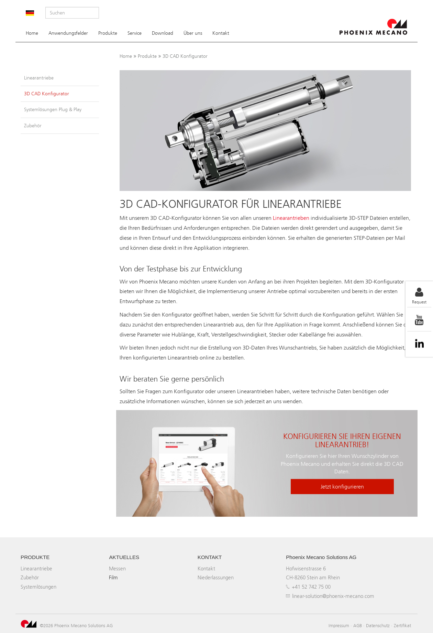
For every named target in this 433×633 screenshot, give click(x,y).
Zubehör (33, 126)
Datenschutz (378, 625)
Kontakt (220, 33)
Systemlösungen (38, 586)
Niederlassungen (216, 577)
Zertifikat (402, 625)
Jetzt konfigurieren (342, 487)
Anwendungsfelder (68, 33)
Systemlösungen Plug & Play (52, 109)
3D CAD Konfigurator (185, 56)
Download (162, 33)
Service (134, 33)
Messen (117, 568)
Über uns (193, 33)
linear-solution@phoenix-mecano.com (333, 596)
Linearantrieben (291, 218)
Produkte (107, 33)
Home (32, 33)
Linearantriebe (39, 78)
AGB (357, 625)
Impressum (339, 625)
